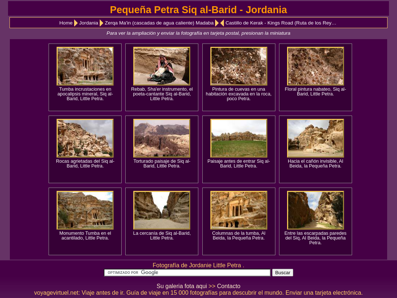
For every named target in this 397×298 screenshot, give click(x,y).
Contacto (228, 286)
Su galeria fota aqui (182, 286)
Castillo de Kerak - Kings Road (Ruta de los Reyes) (281, 23)
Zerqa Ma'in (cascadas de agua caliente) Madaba (159, 23)
